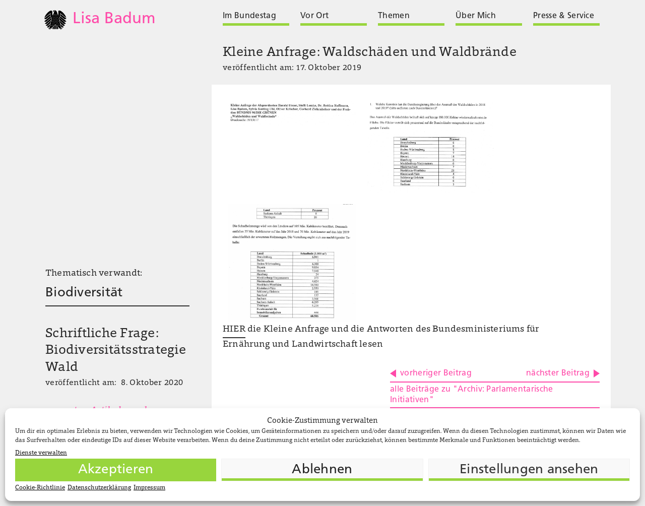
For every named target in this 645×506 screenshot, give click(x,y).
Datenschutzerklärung (99, 488)
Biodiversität (83, 293)
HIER (234, 329)
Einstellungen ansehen (529, 470)
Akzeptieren (116, 470)
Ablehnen (322, 470)
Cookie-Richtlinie (40, 488)
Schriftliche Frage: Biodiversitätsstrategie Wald (115, 351)
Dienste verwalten (41, 453)
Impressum (149, 488)
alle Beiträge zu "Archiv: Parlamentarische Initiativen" (471, 395)
